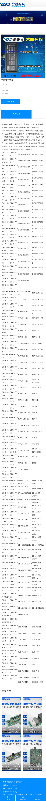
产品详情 (16, 114)
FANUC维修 (6, 131)
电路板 (17, 143)
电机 (15, 150)
